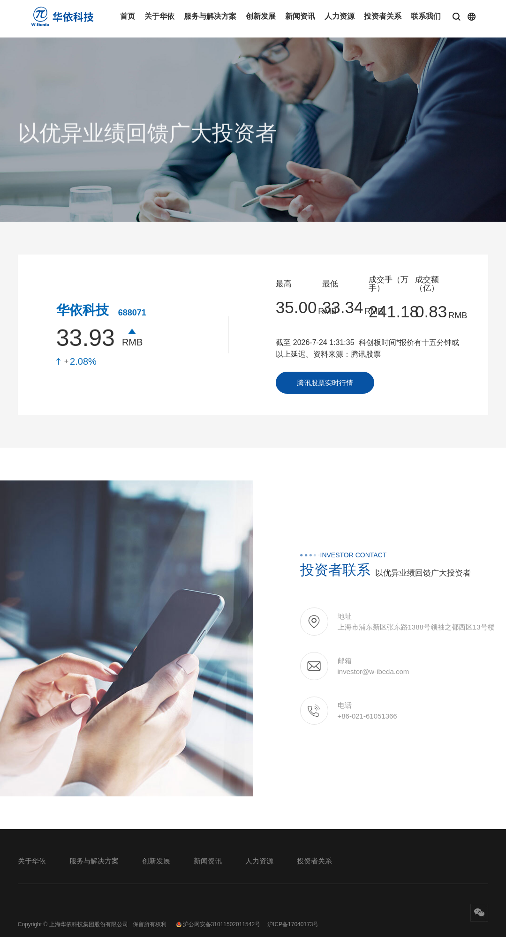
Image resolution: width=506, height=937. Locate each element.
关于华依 (159, 16)
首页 (127, 16)
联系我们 (426, 16)
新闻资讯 (300, 16)
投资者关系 (382, 16)
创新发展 (261, 16)
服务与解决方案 (210, 16)
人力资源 (340, 16)
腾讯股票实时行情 (325, 383)
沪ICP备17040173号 (292, 924)
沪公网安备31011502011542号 (218, 924)
